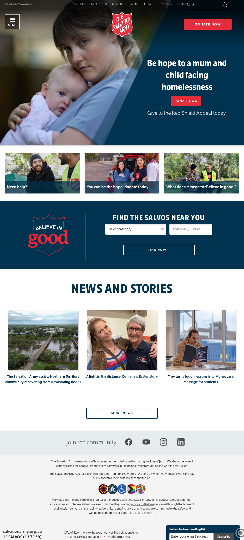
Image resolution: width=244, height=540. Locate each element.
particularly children (141, 513)
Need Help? (78, 4)
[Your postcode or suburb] (190, 229)
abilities (127, 499)
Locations (165, 4)
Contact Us (183, 4)
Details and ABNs (118, 537)
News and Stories (122, 288)
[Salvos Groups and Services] (135, 229)
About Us (117, 4)
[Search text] (207, 4)
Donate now (208, 24)
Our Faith (148, 4)
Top (243, 533)
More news (122, 413)
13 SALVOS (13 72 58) (22, 537)
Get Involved (99, 4)
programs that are (142, 504)
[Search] (224, 4)
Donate (132, 4)
